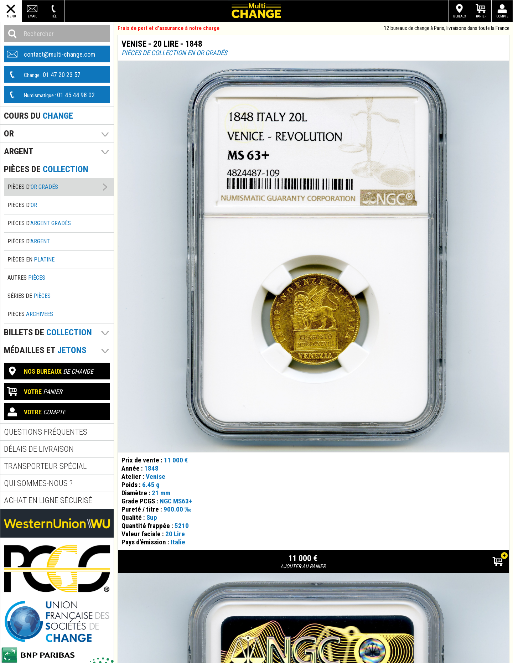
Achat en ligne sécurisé (48, 500)
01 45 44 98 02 (49, 95)
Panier (481, 16)
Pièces (30, 314)
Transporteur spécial (45, 466)
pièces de (46, 169)
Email (32, 16)
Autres (26, 277)
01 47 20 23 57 (42, 74)
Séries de (29, 295)
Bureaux (459, 16)
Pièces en (31, 259)
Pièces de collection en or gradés (174, 53)
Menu (11, 16)
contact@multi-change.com (49, 54)
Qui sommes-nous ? (38, 483)
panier (33, 391)
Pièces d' (32, 186)
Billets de (48, 332)
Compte (502, 16)
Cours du (38, 115)
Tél (54, 16)
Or (9, 133)
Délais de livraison (39, 449)
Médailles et (45, 350)
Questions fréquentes (45, 432)
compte (35, 412)
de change (48, 371)
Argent (18, 151)
